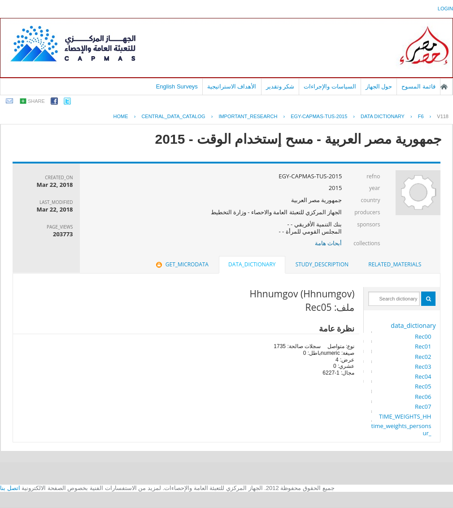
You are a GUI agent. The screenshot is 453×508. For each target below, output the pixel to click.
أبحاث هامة (328, 243)
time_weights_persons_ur (401, 429)
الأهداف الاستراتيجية (232, 86)
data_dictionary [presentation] (251, 264)
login (445, 8)
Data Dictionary (383, 116)
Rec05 (423, 386)
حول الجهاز (379, 86)
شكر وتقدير (280, 86)
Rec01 (423, 346)
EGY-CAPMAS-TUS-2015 (319, 116)
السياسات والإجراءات (330, 86)
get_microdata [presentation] (181, 264)
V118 (443, 116)
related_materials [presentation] (394, 264)
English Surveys (177, 86)
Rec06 (423, 396)
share (36, 101)
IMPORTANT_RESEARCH (247, 116)
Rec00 (423, 336)
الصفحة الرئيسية (444, 86)
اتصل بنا (10, 488)
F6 (421, 116)
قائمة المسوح (418, 86)
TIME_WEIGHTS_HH (405, 416)
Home (120, 116)
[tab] (395, 264)
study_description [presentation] (322, 264)
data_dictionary (413, 325)
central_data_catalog (173, 116)
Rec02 (423, 356)
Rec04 (423, 376)
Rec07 (423, 406)
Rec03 (423, 366)
